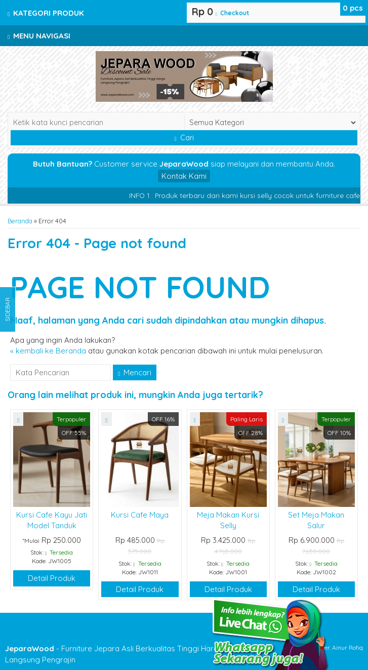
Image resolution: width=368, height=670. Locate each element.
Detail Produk (51, 578)
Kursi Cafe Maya (140, 515)
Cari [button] (183, 137)
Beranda (20, 221)
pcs (353, 8)
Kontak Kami (184, 176)
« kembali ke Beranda (48, 351)
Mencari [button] (134, 372)
